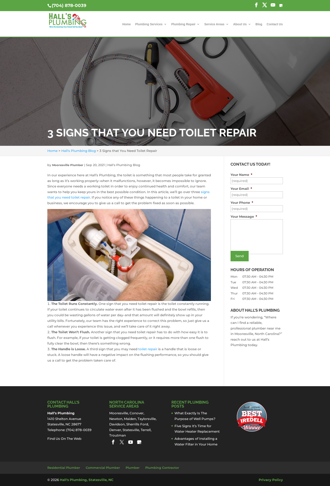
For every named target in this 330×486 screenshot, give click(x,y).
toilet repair (147, 349)
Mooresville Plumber (67, 165)
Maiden (130, 419)
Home (126, 24)
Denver (115, 430)
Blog (258, 24)
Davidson (117, 424)
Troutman (117, 435)
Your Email (241, 189)
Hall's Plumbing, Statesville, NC (86, 480)
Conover (137, 413)
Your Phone (242, 203)
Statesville (131, 430)
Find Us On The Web (64, 439)
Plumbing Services (148, 24)
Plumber (133, 468)
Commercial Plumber (103, 468)
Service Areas (214, 24)
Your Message (244, 216)
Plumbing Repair (183, 24)
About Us (240, 24)
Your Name (241, 175)
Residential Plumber (63, 468)
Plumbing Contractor (162, 468)
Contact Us (275, 24)
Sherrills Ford (137, 424)
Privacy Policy (271, 480)
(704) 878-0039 (69, 5)
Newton (115, 419)
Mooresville (118, 413)
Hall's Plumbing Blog (123, 165)
